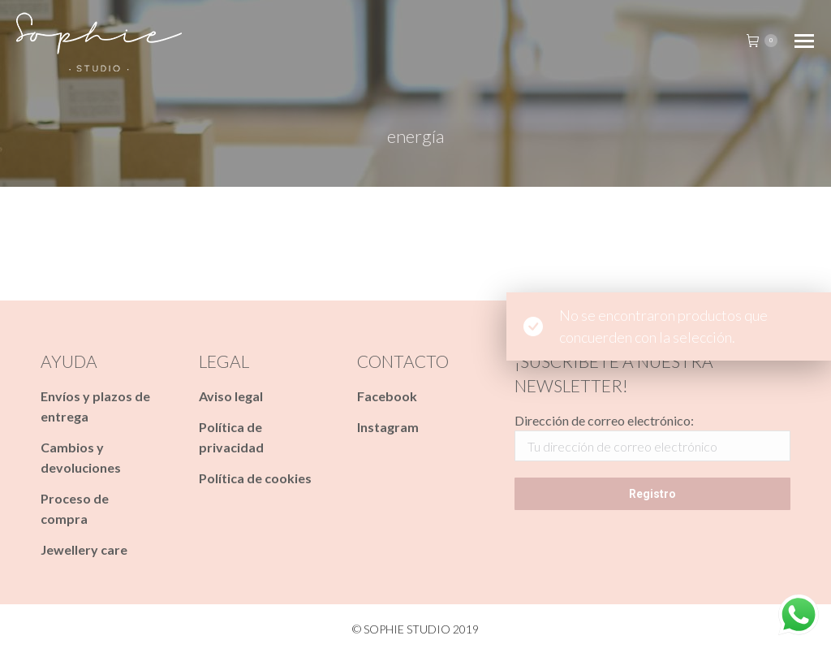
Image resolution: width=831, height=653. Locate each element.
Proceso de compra (75, 508)
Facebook (387, 396)
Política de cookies (255, 478)
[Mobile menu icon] (804, 41)
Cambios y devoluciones (81, 457)
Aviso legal (231, 396)
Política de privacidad (231, 437)
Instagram (388, 427)
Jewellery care (84, 549)
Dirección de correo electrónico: (604, 420)
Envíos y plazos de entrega (95, 406)
